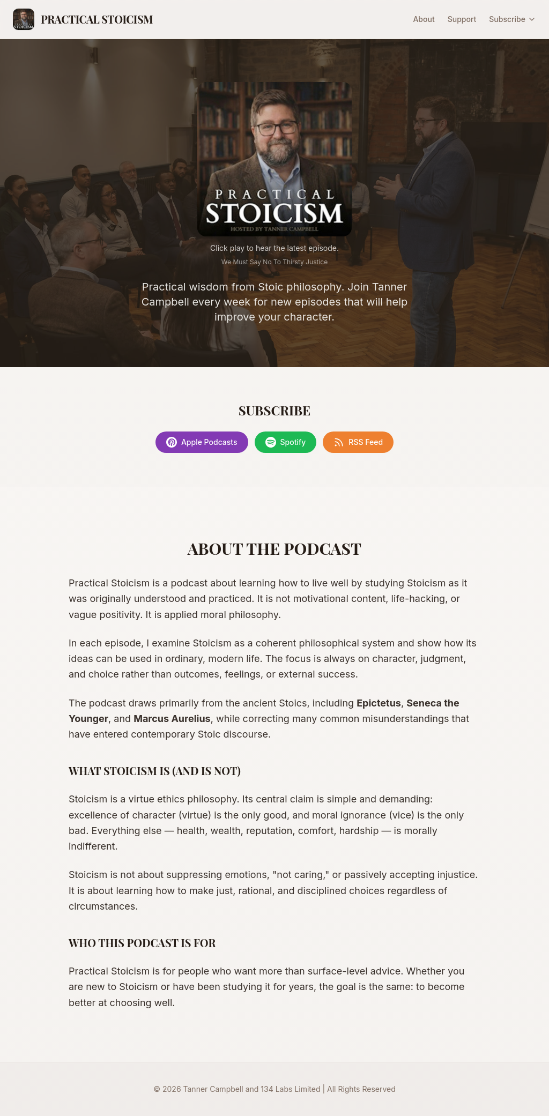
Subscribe (512, 19)
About (423, 19)
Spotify (285, 442)
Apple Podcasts (202, 442)
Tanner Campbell (213, 1088)
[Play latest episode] (274, 159)
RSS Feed (358, 442)
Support (462, 19)
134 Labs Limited (290, 1088)
